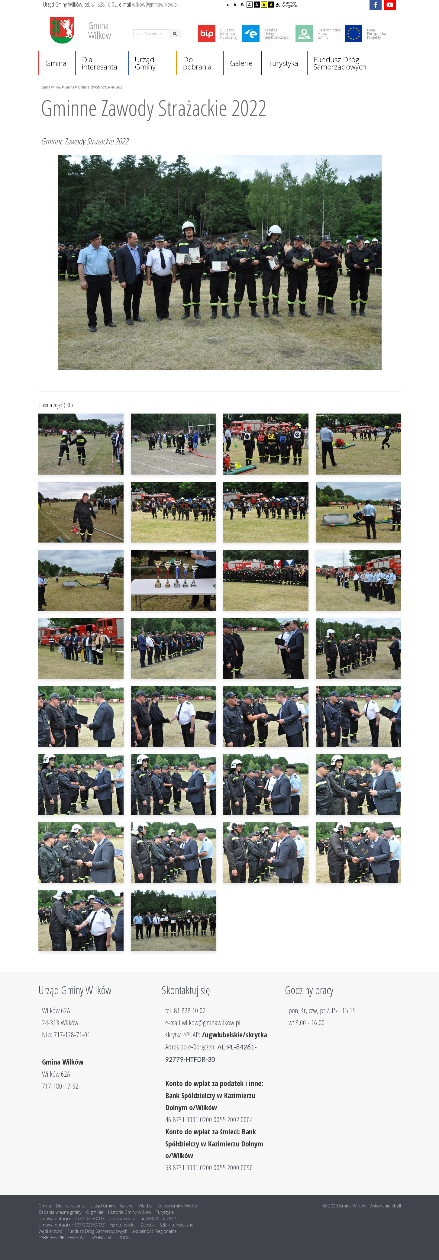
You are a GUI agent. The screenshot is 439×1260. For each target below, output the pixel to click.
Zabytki (147, 1225)
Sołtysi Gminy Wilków (177, 1206)
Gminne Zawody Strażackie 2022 (100, 87)
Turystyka (283, 63)
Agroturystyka (123, 1225)
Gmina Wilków (51, 87)
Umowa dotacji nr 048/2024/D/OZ (143, 1218)
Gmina (55, 63)
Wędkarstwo (50, 1231)
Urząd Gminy (145, 63)
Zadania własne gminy (59, 1212)
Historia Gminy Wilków (129, 1212)
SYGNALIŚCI (103, 1237)
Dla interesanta (99, 63)
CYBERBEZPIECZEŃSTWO (62, 1237)
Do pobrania (197, 63)
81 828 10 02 (104, 4)
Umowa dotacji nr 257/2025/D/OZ (71, 1218)
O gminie (94, 1212)
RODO (124, 1237)
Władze (145, 1206)
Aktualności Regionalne (154, 1231)
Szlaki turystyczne (176, 1225)
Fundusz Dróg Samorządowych (340, 63)
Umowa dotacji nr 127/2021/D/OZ (71, 1225)
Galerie (241, 63)
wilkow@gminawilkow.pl (155, 4)
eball (396, 1206)
